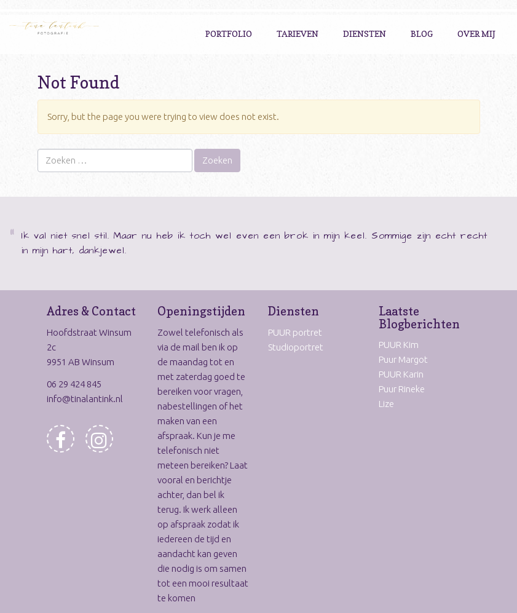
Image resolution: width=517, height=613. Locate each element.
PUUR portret (295, 332)
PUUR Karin (401, 374)
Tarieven (297, 33)
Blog (422, 33)
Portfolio (228, 33)
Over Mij (476, 33)
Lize (386, 403)
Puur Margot (403, 359)
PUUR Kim (399, 344)
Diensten (364, 33)
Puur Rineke (402, 389)
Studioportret (295, 347)
